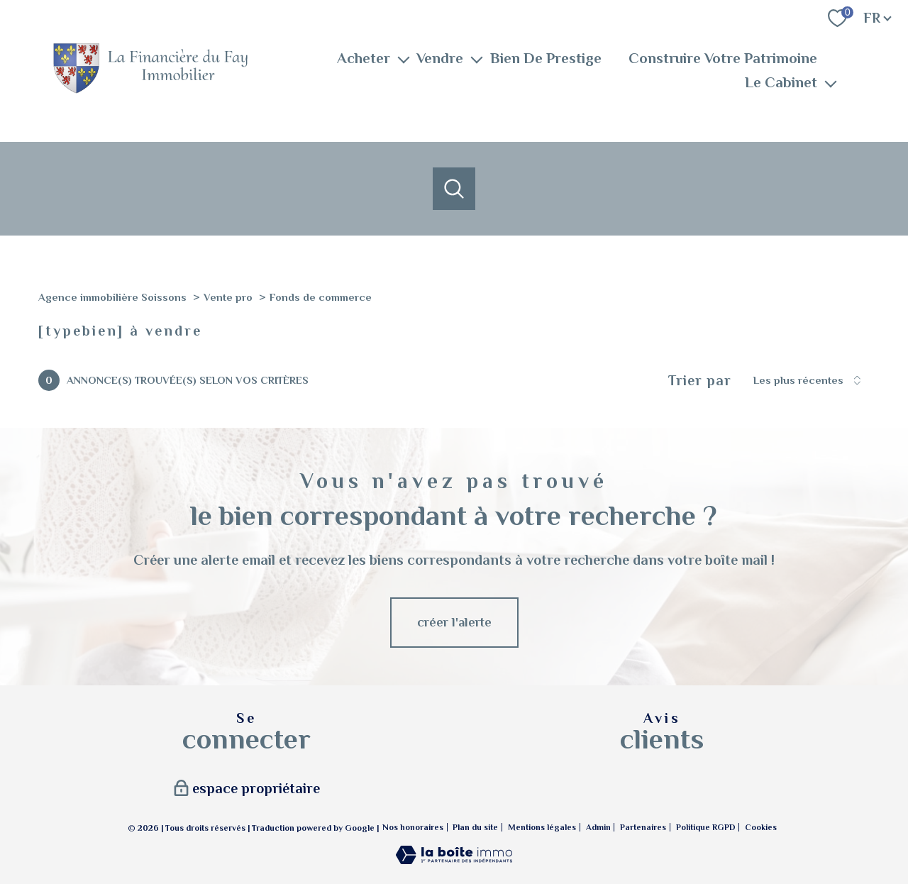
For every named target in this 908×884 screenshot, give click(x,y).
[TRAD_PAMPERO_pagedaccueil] (150, 91)
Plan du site (475, 827)
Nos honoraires (412, 827)
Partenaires (643, 827)
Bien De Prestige (546, 58)
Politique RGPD (706, 827)
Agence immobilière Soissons (112, 297)
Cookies (761, 827)
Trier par (699, 380)
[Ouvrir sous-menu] (403, 59)
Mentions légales (542, 827)
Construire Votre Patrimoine (723, 58)
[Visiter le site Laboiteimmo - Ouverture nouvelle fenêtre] (454, 860)
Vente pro (228, 297)
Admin (598, 827)
